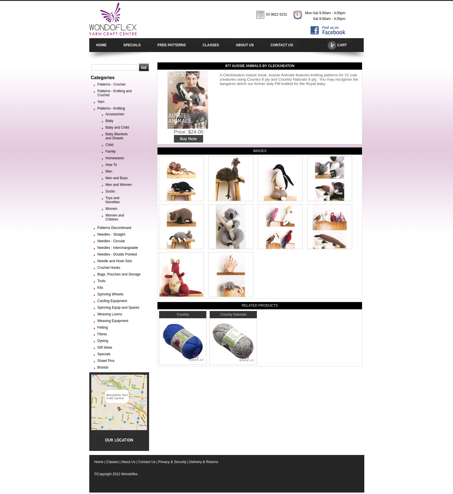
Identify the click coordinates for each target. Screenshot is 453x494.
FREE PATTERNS (171, 45)
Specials (103, 354)
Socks (110, 191)
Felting (102, 327)
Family (110, 151)
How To (111, 165)
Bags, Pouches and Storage (118, 274)
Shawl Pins (105, 361)
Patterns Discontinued (114, 228)
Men (108, 171)
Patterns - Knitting (111, 108)
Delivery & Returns (203, 462)
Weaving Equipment (112, 321)
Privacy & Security (172, 462)
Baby (109, 121)
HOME (101, 45)
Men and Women (118, 185)
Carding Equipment (112, 301)
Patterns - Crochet (111, 84)
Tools (101, 281)
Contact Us (146, 462)
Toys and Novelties (112, 200)
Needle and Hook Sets (114, 261)
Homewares (114, 158)
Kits (100, 288)
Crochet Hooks (108, 268)
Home (98, 462)
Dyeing (102, 341)
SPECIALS (132, 45)
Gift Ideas (104, 347)
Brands (102, 367)
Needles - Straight (111, 234)
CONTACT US (282, 45)
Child (109, 145)
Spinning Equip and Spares (118, 308)
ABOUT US (245, 45)
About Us (128, 462)
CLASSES (211, 45)
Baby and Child (117, 127)
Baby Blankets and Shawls (116, 136)
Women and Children (114, 217)
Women (111, 209)
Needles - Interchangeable (117, 248)
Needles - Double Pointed (117, 254)
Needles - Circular (111, 241)
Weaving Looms (109, 314)
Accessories (114, 114)
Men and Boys (116, 178)
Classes (112, 462)
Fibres (102, 334)
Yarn (100, 102)
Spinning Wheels (110, 294)
